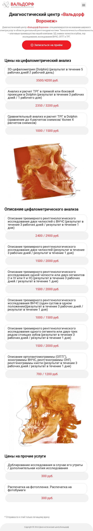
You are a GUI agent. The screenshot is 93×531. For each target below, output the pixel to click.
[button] (46, 45)
